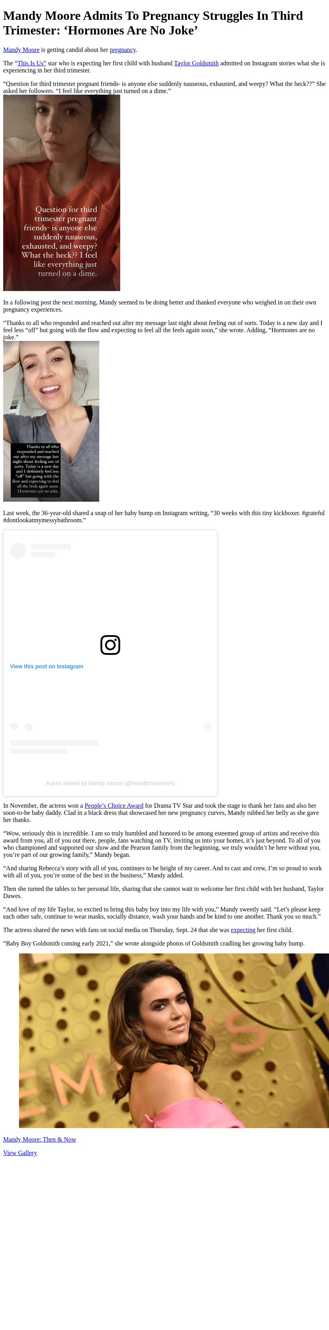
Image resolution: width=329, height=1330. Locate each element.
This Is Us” (31, 63)
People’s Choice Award (114, 805)
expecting (243, 930)
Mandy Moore (21, 49)
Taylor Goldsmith (196, 63)
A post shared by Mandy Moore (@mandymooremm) (110, 783)
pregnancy (123, 49)
